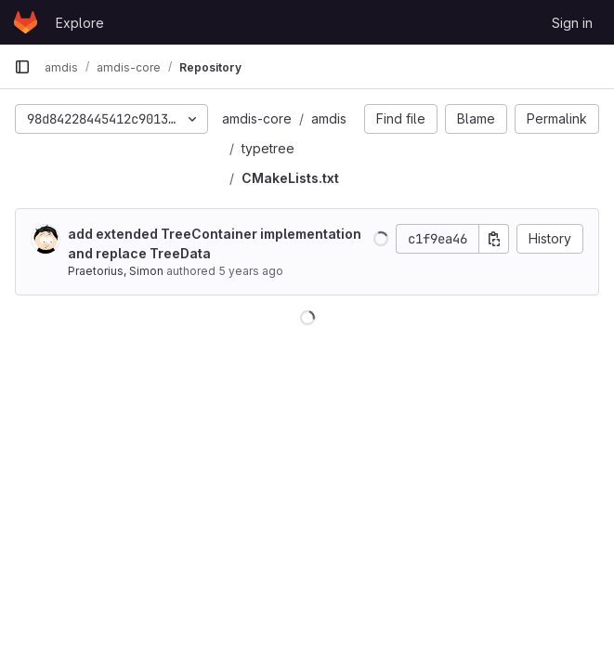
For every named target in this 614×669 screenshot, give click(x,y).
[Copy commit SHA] (494, 239)
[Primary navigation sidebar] (22, 67)
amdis (328, 118)
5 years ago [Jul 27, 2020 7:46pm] (250, 271)
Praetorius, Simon (115, 271)
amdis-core (257, 118)
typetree (268, 148)
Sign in (572, 23)
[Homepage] (25, 22)
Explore (80, 23)
